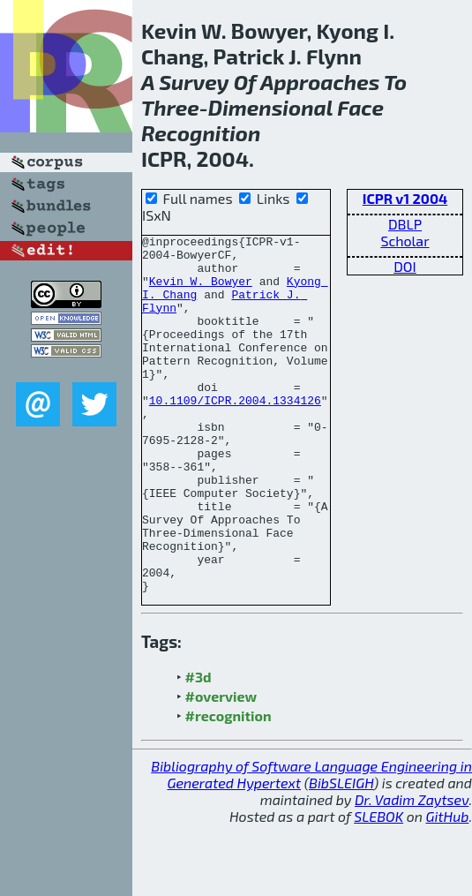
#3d (198, 748)
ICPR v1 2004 (405, 198)
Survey (194, 81)
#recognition (228, 787)
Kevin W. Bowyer (200, 291)
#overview (221, 767)
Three (170, 107)
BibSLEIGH (341, 854)
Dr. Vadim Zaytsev (411, 870)
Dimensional (270, 107)
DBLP (405, 223)
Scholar (404, 240)
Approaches (319, 81)
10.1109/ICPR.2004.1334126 (235, 434)
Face (360, 107)
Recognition (200, 133)
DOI (404, 266)
